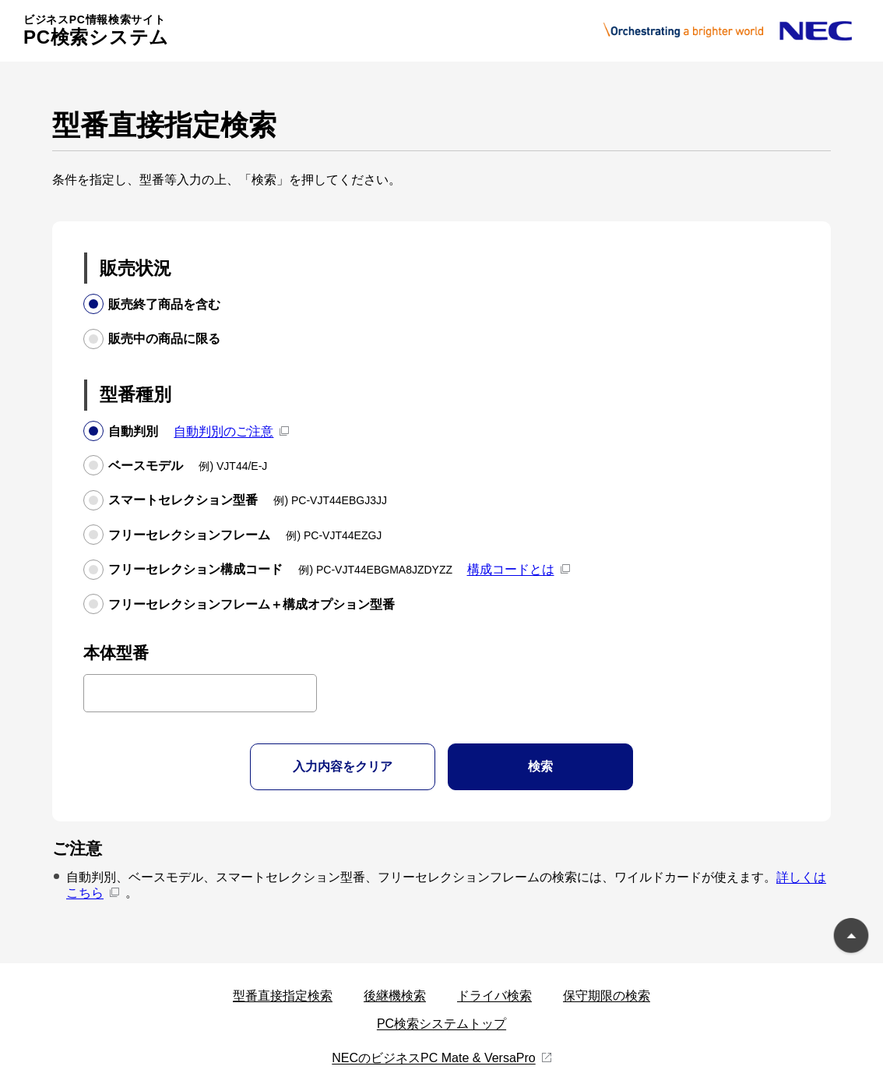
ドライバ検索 (494, 995)
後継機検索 (395, 995)
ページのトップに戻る (851, 937)
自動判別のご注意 (223, 431)
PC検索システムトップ (441, 1023)
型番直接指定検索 (282, 995)
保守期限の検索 (606, 995)
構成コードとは (510, 569)
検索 (540, 766)
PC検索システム (96, 30)
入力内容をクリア (342, 766)
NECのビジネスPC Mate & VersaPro (433, 1058)
